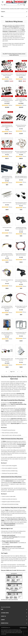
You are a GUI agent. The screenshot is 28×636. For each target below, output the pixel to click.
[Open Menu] (3, 2)
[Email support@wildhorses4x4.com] (4, 5)
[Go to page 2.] (21, 371)
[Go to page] (14, 371)
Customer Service (14, 613)
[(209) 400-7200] (2, 5)
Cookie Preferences (23, 627)
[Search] (18, 4)
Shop (14, 609)
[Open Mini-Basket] (24, 5)
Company (14, 619)
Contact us (14, 616)
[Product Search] (13, 5)
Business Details (14, 623)
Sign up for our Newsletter (5, 607)
